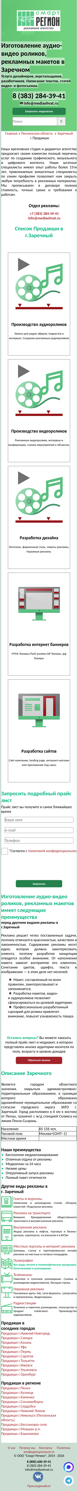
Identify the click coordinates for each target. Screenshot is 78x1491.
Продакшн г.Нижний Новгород (25, 1333)
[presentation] (39, 867)
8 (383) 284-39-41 (39, 1466)
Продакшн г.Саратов (17, 1356)
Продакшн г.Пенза (15, 1388)
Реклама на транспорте (32, 1213)
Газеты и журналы (28, 1198)
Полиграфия (23, 1260)
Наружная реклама (29, 1289)
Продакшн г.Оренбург (18, 1374)
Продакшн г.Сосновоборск (22, 1401)
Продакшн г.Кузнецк (17, 1392)
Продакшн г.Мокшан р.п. (21, 1429)
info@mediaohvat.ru (44, 218)
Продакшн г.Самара (17, 1338)
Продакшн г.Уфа (14, 1347)
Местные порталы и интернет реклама (44, 1246)
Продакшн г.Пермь (16, 1351)
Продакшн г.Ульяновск (19, 1370)
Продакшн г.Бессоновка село (24, 1424)
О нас (11, 1448)
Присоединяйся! (39, 1486)
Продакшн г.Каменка (17, 1397)
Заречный (65, 133)
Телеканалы (23, 1274)
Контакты (45, 1448)
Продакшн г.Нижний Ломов (23, 1411)
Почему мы (27, 1448)
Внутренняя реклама (30, 1227)
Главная (11, 133)
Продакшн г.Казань (16, 1342)
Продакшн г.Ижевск (17, 1365)
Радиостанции (25, 1303)
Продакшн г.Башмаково (20, 1433)
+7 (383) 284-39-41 (44, 213)
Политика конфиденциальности (47, 1450)
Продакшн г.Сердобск (18, 1406)
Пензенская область (37, 133)
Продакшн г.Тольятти (18, 1360)
